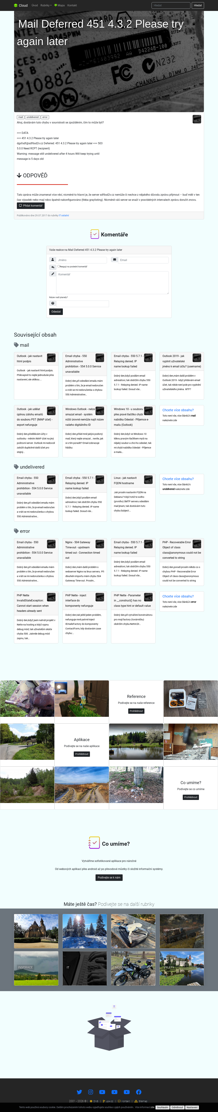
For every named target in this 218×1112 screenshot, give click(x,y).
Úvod (35, 5)
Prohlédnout (136, 711)
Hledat (198, 5)
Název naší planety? (58, 297)
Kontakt (72, 5)
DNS (94, 1101)
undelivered (33, 117)
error (45, 117)
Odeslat (56, 311)
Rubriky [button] (45, 5)
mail (20, 117)
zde (152, 1107)
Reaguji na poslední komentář (72, 266)
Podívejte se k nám (109, 877)
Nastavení (192, 1107)
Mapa (59, 5)
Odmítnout (177, 1107)
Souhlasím (162, 1107)
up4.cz (108, 1101)
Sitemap (141, 1101)
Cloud (21, 5)
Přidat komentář (30, 205)
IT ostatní (64, 215)
